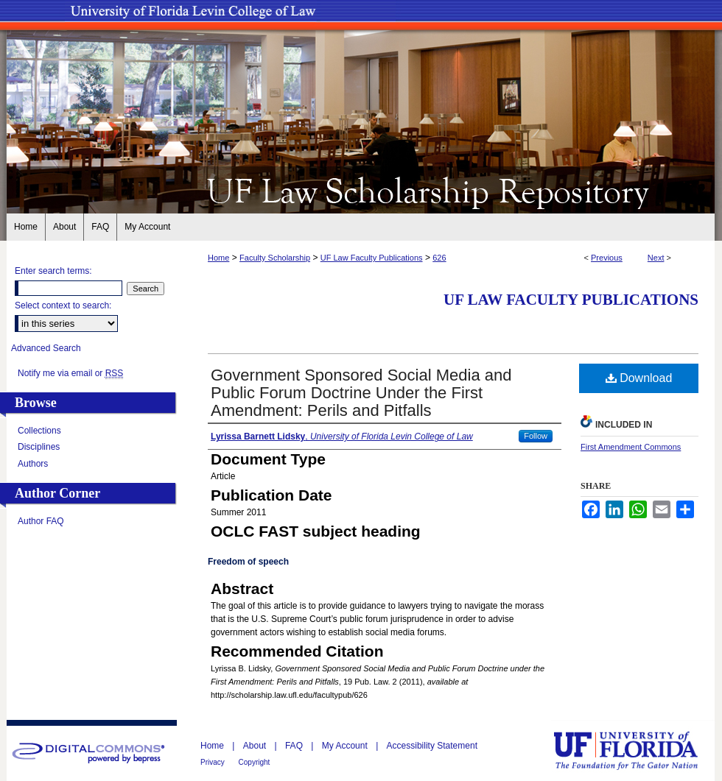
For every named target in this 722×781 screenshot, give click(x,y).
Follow (535, 435)
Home (218, 257)
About (256, 746)
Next (656, 257)
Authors (33, 464)
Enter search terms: (53, 271)
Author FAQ (41, 521)
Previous (607, 257)
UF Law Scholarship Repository (361, 189)
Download (639, 378)
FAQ (295, 746)
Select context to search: (63, 305)
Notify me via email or (70, 373)
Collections (39, 430)
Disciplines (39, 447)
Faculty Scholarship (274, 257)
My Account (346, 746)
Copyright (254, 762)
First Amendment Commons (631, 446)
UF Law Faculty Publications (371, 257)
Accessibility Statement (432, 746)
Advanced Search (46, 348)
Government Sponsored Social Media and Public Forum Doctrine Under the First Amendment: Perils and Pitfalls (361, 393)
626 (439, 257)
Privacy (213, 762)
